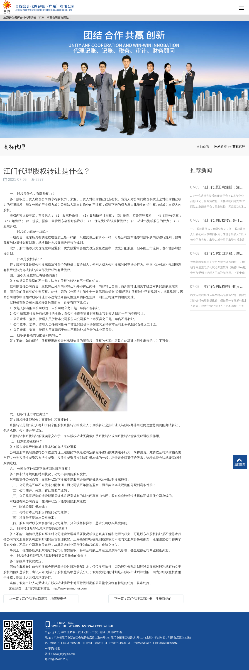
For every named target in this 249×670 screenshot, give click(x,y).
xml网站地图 (52, 648)
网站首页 (220, 146)
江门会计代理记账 (69, 643)
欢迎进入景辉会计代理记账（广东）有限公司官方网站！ (37, 17)
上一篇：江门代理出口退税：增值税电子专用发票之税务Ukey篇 (42, 598)
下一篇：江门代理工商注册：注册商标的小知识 (147, 598)
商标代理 (238, 146)
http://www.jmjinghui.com (69, 588)
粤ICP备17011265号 (56, 659)
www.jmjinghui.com (64, 653)
